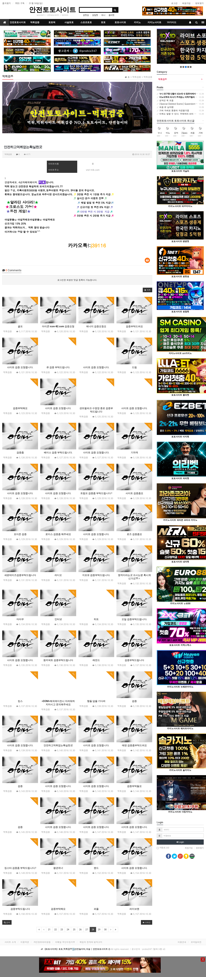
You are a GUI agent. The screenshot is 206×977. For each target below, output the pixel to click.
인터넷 (58, 619)
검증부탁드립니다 (134, 660)
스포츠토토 (86, 22)
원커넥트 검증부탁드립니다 (58, 660)
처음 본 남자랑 (165, 107)
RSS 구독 (19, 3)
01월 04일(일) (36, 3)
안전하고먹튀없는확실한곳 (58, 745)
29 (99, 929)
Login (180, 842)
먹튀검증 (34, 22)
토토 (103, 22)
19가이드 (64, 15)
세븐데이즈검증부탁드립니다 (20, 575)
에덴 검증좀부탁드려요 (134, 745)
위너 (103, 15)
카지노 (137, 22)
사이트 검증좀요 (134, 493)
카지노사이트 (154, 22)
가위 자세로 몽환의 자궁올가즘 (173, 110)
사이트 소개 (10, 942)
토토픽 (51, 22)
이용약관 (25, 942)
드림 (134, 367)
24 (68, 929)
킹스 (20, 701)
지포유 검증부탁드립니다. (96, 575)
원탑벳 (95, 15)
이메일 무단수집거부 (65, 942)
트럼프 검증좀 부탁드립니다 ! (96, 493)
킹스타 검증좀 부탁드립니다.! (20, 868)
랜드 (96, 868)
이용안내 (182, 942)
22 (55, 929)
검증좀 (20, 452)
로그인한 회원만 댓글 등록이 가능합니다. (77, 279)
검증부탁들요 (134, 786)
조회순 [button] (147, 922)
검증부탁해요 (20, 408)
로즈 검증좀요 (134, 534)
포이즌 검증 (20, 534)
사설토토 (69, 22)
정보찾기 (199, 3)
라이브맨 (134, 908)
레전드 (96, 660)
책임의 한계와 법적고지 (91, 942)
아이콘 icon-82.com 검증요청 (58, 326)
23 (62, 929)
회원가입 (186, 3)
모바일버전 (196, 942)
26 (80, 929)
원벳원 (86, 15)
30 (105, 929)
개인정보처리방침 (42, 942)
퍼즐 (96, 908)
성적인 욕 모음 (165, 100)
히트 (96, 619)
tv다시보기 (40, 15)
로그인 (174, 3)
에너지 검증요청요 (96, 326)
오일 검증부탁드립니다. (134, 619)
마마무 (20, 619)
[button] (147, 290)
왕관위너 (58, 868)
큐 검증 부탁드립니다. (58, 367)
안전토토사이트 (52, 9)
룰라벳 (111, 15)
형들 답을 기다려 (96, 701)
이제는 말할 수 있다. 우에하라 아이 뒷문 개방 (180, 113)
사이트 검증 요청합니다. (20, 367)
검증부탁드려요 (134, 326)
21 (49, 929)
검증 (134, 701)
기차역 (134, 452)
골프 (20, 326)
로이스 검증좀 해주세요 (58, 534)
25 (74, 929)
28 (93, 929)
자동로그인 (163, 847)
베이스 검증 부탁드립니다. (58, 452)
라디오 (58, 575)
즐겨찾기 (6, 3)
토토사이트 (120, 22)
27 (86, 929)
